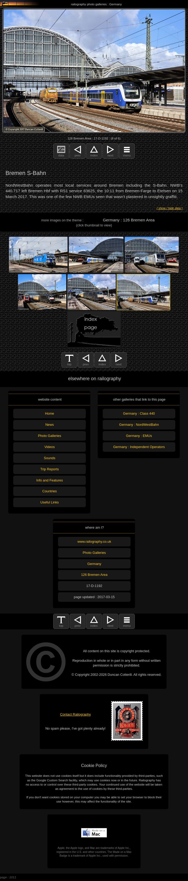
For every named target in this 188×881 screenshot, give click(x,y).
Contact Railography (75, 714)
